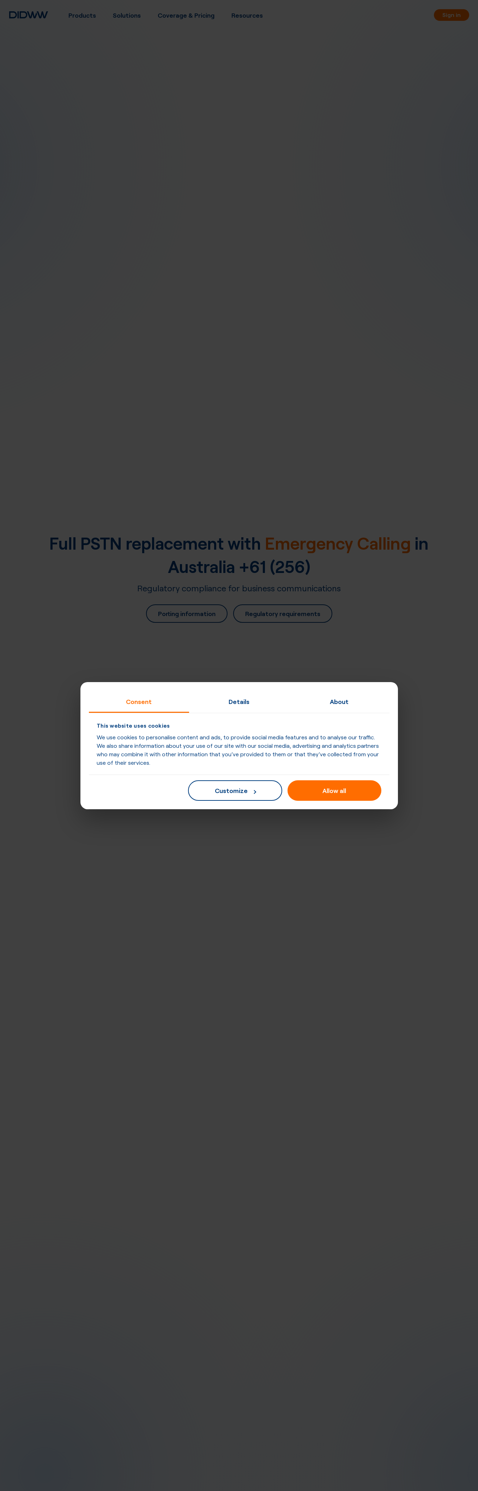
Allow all (334, 790)
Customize (235, 790)
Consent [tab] (139, 701)
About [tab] (339, 701)
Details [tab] (239, 701)
